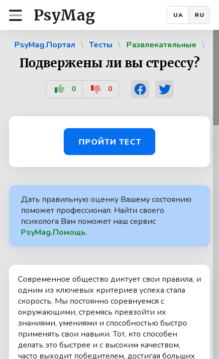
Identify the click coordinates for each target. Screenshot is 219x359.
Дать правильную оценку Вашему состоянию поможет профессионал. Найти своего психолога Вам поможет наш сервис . (106, 216)
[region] (109, 194)
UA (178, 15)
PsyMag (64, 15)
